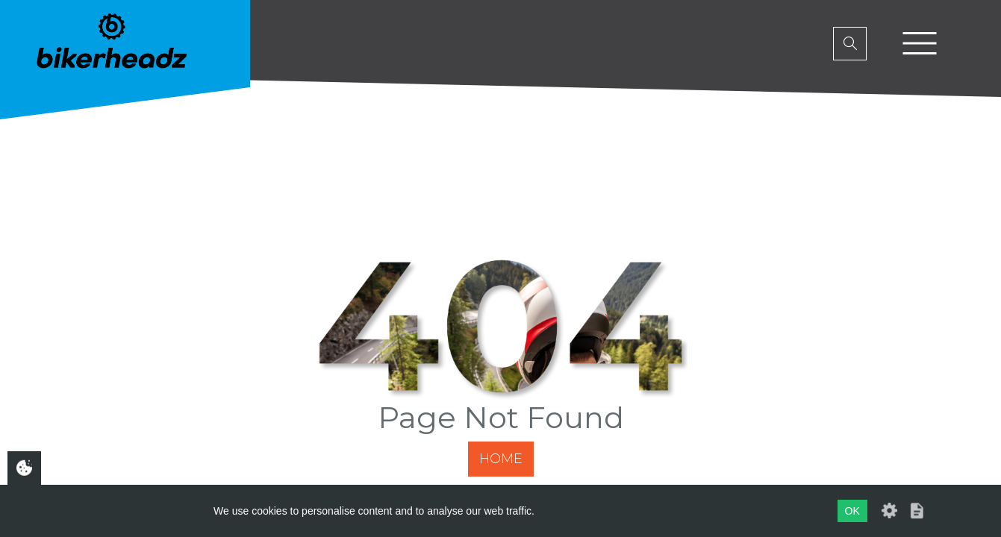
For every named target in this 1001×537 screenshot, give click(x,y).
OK (852, 511)
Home (501, 458)
